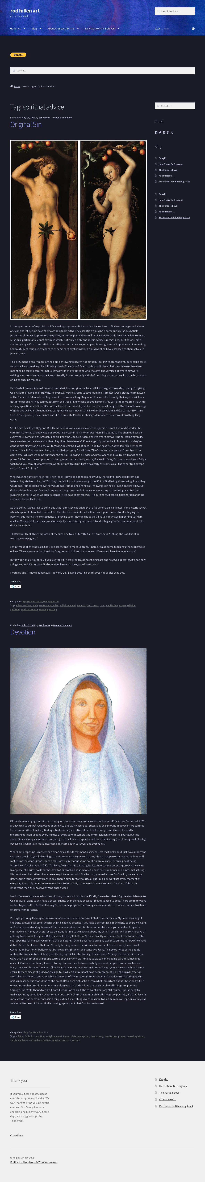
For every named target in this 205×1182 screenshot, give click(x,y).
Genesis (81, 605)
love (102, 605)
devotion (40, 1036)
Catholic (29, 1036)
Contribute (16, 1135)
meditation (112, 605)
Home (17, 86)
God (89, 605)
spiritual (15, 609)
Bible (35, 605)
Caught (163, 158)
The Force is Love (168, 169)
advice (19, 1036)
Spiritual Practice (32, 601)
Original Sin (25, 124)
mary (100, 1036)
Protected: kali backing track (174, 181)
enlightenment (68, 605)
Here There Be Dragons (171, 164)
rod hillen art (25, 10)
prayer (122, 605)
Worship (43, 609)
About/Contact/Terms (61, 28)
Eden (55, 605)
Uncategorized (51, 601)
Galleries (15, 28)
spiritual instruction (39, 1040)
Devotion (22, 631)
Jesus (95, 605)
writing (53, 609)
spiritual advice (29, 609)
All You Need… (166, 175)
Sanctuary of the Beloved (100, 28)
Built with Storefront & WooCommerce (33, 1162)
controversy (45, 605)
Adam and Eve (23, 605)
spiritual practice (61, 1040)
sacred (130, 1036)
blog (34, 28)
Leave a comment (62, 117)
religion (131, 605)
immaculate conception (76, 1036)
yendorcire (44, 117)
